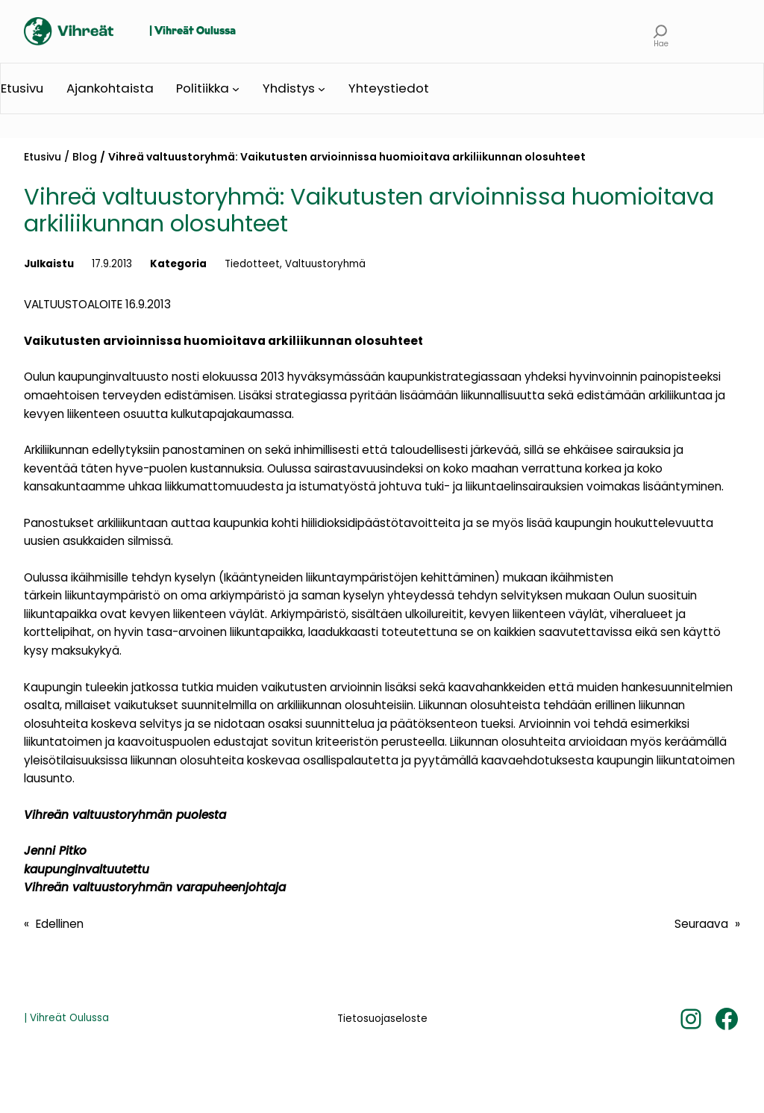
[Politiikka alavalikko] (235, 89)
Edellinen (60, 924)
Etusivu (42, 156)
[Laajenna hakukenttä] (661, 31)
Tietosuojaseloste (382, 1018)
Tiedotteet (252, 264)
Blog (84, 156)
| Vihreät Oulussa (192, 31)
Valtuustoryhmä (325, 264)
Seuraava (701, 924)
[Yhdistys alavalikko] (321, 89)
